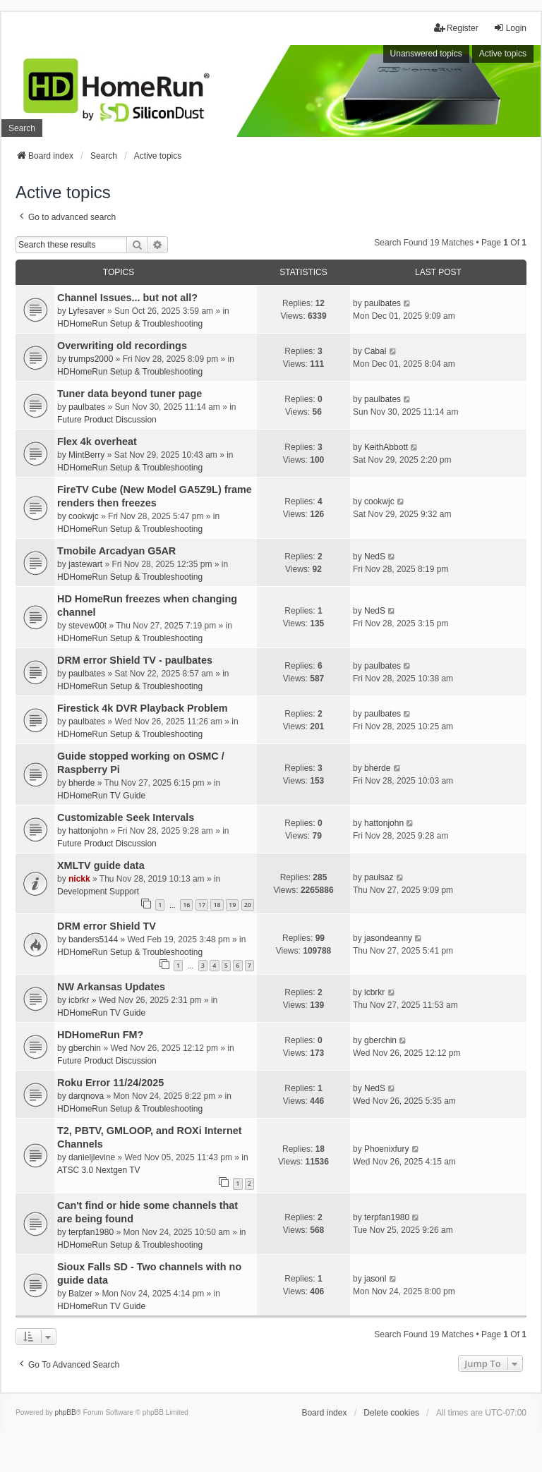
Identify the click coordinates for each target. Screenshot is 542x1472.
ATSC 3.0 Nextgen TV (98, 1170)
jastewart (85, 564)
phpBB (65, 1412)
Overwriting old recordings (122, 345)
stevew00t (87, 626)
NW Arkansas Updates (111, 986)
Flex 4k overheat (97, 441)
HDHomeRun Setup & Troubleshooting (130, 324)
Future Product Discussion (107, 420)
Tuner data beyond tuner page (129, 393)
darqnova (86, 1096)
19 (232, 904)
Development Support (98, 891)
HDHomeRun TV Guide (101, 796)
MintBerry (86, 455)
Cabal (375, 351)
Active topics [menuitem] (502, 54)
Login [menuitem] (509, 28)
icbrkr (78, 1000)
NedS (374, 556)
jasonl (375, 1279)
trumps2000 (90, 359)
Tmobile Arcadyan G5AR (116, 550)
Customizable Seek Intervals (125, 817)
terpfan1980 (91, 1232)
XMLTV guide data (101, 865)
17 (201, 904)
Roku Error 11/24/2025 (110, 1082)
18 (216, 904)
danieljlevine (91, 1157)
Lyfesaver (86, 311)
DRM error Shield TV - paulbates (134, 660)
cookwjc (83, 516)
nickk (79, 879)
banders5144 (93, 939)
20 (247, 904)
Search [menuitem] (21, 128)
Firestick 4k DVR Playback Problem (142, 708)
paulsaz (378, 877)
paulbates (382, 303)
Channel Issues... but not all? (127, 297)
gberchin (84, 1048)
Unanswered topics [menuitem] (426, 54)
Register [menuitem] (456, 28)
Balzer (80, 1293)
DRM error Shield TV (106, 926)
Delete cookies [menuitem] (391, 1413)
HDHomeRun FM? (100, 1034)
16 (186, 904)
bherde (81, 783)
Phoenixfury (386, 1149)
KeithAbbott (386, 447)
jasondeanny (388, 938)
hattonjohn (88, 831)
